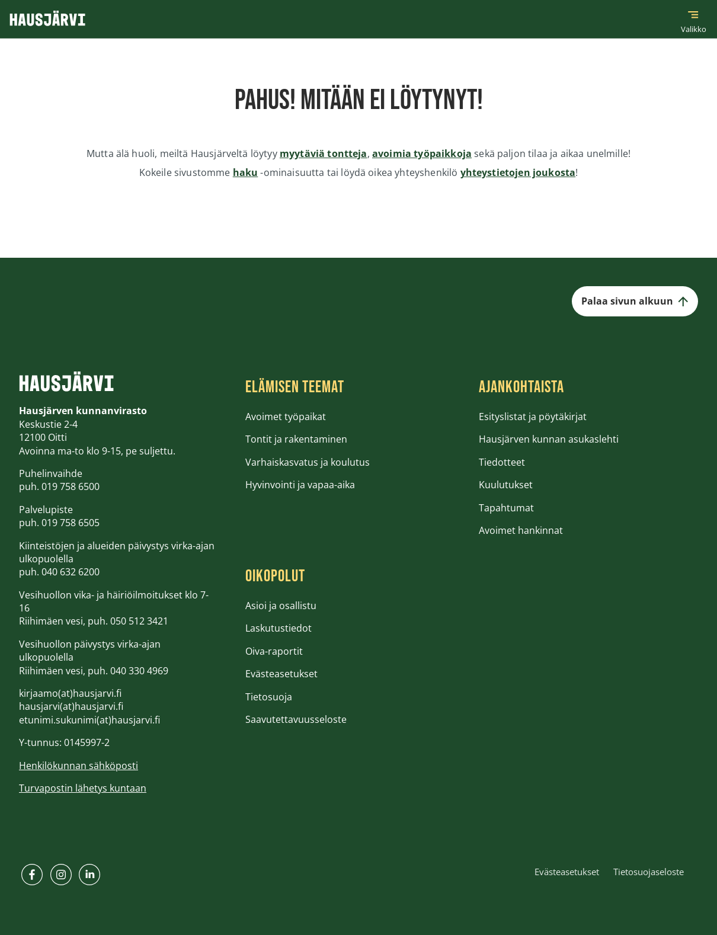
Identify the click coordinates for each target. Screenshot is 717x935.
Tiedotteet (502, 462)
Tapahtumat (506, 507)
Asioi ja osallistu (280, 605)
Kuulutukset (506, 484)
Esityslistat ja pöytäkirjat (533, 416)
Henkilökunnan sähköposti (78, 765)
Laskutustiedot (278, 628)
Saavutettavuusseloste (296, 719)
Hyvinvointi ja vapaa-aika (300, 484)
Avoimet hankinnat (521, 530)
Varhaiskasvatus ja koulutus (307, 462)
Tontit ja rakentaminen (296, 439)
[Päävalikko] (693, 19)
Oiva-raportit (274, 651)
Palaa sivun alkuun (635, 301)
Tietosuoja (268, 696)
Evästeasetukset (281, 673)
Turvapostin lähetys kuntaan (82, 788)
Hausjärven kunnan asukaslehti (549, 439)
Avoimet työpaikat (285, 416)
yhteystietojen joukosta (518, 172)
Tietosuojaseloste (648, 872)
